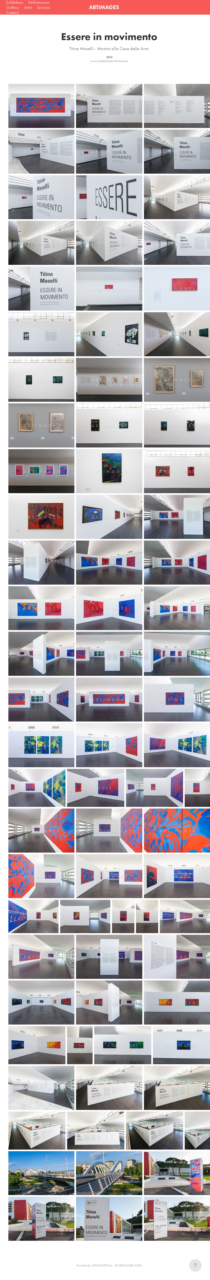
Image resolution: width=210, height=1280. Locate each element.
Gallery (12, 7)
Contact (12, 12)
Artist (28, 7)
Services (43, 7)
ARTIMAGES (104, 7)
